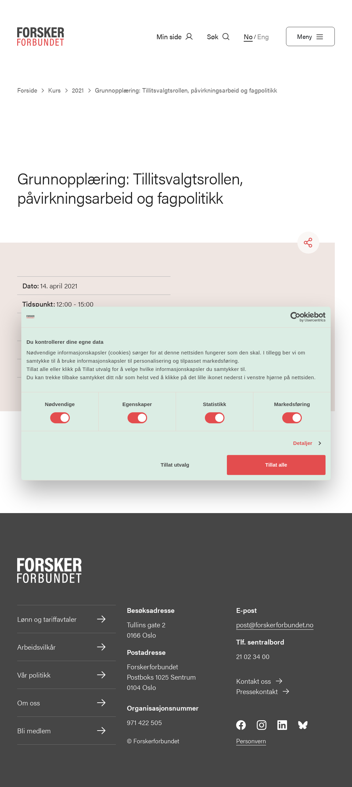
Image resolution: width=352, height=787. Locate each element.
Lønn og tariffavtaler (62, 619)
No (248, 36)
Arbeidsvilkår (62, 646)
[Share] (308, 243)
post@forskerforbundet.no (275, 624)
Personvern (251, 740)
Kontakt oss (259, 681)
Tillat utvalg (175, 465)
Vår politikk (62, 674)
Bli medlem (62, 730)
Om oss (62, 702)
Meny (310, 36)
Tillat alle (276, 465)
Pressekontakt (263, 691)
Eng (263, 36)
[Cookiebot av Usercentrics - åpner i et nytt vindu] (295, 317)
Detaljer (302, 443)
